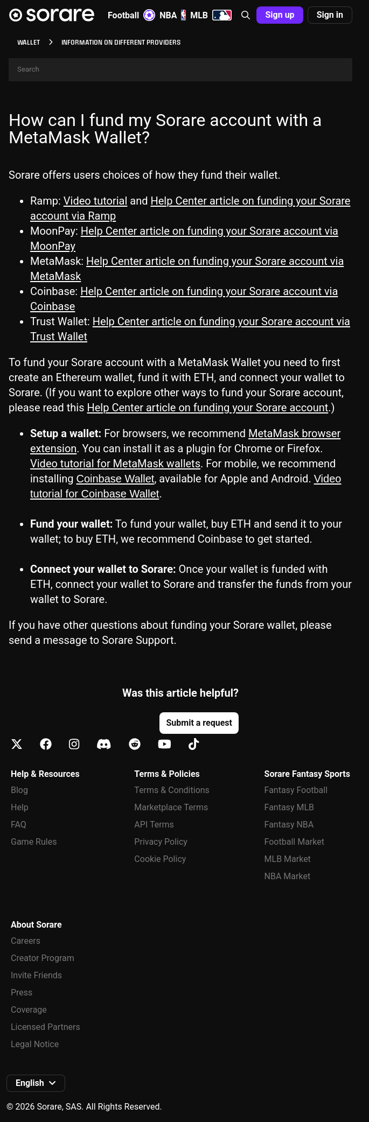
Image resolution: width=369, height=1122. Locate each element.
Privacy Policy (160, 842)
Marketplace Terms (171, 807)
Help (20, 807)
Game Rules (34, 842)
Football (131, 15)
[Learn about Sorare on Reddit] (134, 745)
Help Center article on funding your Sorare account (208, 407)
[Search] (180, 69)
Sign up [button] (279, 15)
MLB (211, 15)
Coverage (29, 1010)
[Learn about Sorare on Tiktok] (193, 745)
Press (21, 992)
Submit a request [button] (199, 723)
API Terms (154, 824)
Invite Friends (36, 975)
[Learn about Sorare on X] (16, 745)
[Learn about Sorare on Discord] (104, 745)
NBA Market (287, 876)
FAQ (18, 824)
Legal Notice (35, 1044)
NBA (172, 15)
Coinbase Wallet (115, 479)
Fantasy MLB (289, 807)
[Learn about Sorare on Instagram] (74, 745)
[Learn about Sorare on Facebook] (46, 745)
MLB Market (287, 859)
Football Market (294, 842)
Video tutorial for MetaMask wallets (115, 463)
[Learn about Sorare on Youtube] (165, 745)
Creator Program (42, 958)
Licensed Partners (45, 1027)
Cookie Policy (160, 859)
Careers (25, 941)
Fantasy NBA (289, 824)
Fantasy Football (296, 790)
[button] (245, 15)
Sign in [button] (330, 15)
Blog (19, 790)
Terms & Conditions (172, 790)
